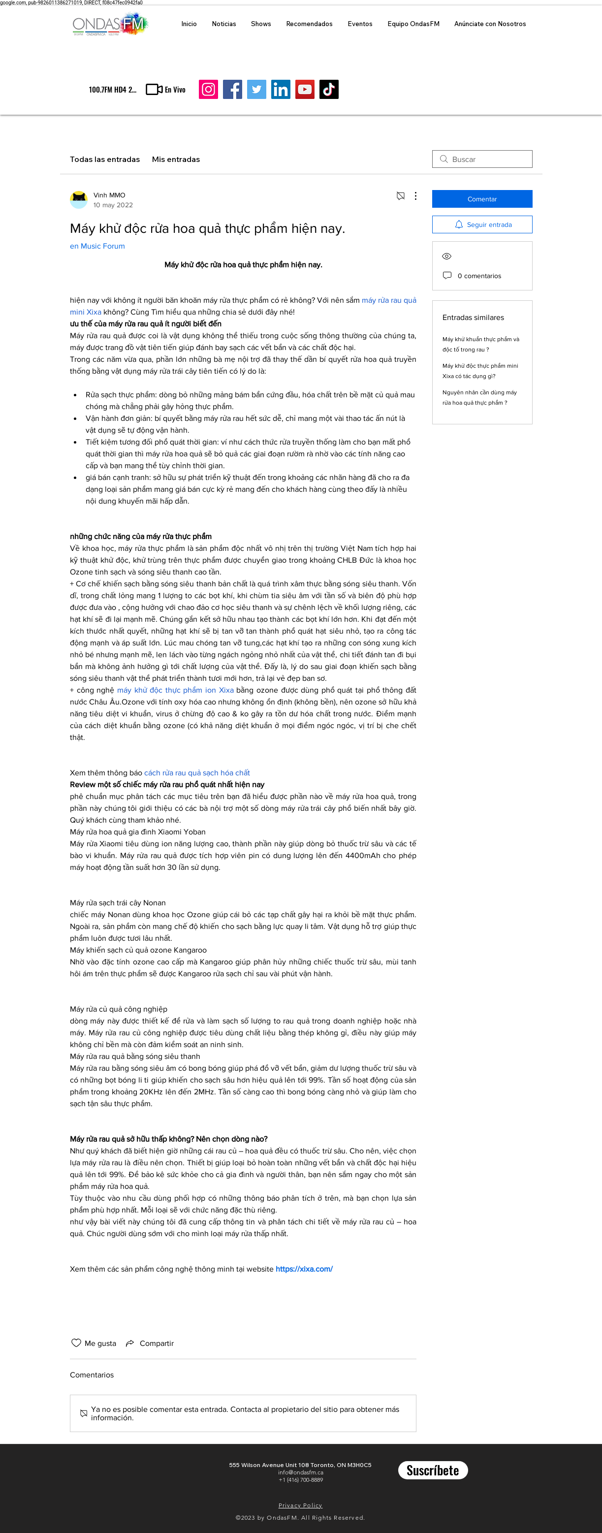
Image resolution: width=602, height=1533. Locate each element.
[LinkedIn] (280, 89)
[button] (164, 89)
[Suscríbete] (433, 1470)
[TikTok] (329, 89)
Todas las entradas (105, 159)
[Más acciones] (410, 196)
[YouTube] (305, 89)
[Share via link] (149, 1343)
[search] (482, 159)
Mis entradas (176, 159)
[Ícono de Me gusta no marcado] (76, 1343)
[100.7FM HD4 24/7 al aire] (113, 89)
